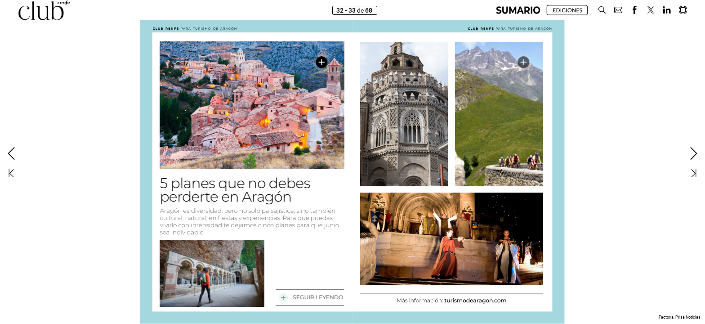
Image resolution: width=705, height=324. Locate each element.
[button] (518, 10)
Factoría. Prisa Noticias (680, 317)
